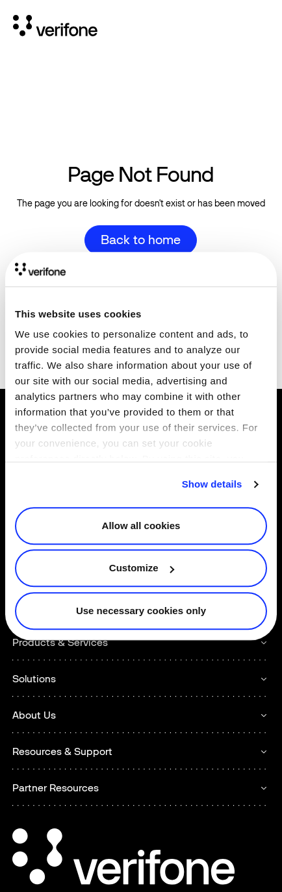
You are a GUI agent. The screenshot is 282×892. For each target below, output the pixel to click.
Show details (212, 483)
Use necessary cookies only (141, 610)
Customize (141, 567)
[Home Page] (55, 28)
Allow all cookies (141, 525)
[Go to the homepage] (123, 858)
